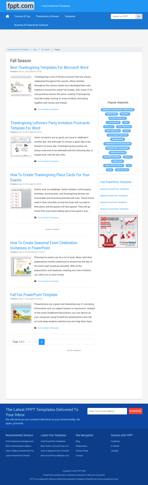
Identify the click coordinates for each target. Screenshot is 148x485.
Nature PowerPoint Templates (113, 202)
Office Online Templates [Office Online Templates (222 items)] (117, 135)
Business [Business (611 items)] (125, 114)
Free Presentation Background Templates (21, 441)
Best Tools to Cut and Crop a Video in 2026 (56, 446)
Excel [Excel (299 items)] (126, 122)
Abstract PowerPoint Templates (114, 209)
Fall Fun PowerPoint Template (33, 294)
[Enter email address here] (107, 411)
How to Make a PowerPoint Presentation (21, 451)
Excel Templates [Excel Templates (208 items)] (124, 126)
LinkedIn (115, 451)
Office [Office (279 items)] (126, 131)
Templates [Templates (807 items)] (117, 161)
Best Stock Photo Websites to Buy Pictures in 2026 (56, 455)
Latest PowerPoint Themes (18, 455)
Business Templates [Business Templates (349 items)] (117, 118)
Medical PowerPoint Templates (114, 196)
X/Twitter (115, 446)
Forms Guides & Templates (48, 109)
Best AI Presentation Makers (18, 446)
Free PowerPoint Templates (18, 50)
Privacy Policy (82, 451)
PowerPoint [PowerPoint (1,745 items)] (117, 139)
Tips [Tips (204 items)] (128, 165)
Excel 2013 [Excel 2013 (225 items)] (109, 126)
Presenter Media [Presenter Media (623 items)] (112, 157)
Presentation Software (47, 16)
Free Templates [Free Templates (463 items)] (112, 131)
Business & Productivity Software (31, 25)
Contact (79, 455)
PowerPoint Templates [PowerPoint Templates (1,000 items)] (117, 148)
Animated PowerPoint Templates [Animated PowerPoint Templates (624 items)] (117, 110)
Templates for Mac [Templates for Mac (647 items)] (114, 165)
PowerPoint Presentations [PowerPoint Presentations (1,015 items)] (117, 144)
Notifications (81, 446)
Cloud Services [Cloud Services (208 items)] (113, 122)
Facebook (115, 441)
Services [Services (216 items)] (127, 157)
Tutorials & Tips (22, 16)
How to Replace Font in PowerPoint (56, 451)
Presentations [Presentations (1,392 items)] (117, 152)
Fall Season (45, 50)
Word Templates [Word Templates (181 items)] (122, 170)
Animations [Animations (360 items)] (111, 114)
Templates (70, 16)
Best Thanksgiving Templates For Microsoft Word (49, 67)
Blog (35, 50)
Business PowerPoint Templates (114, 189)
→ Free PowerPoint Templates (54, 6)
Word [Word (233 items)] (110, 170)
